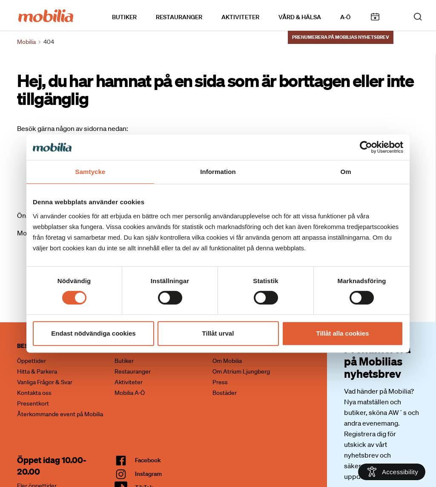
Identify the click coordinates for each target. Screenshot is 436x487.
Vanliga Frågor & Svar (44, 382)
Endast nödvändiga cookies (93, 333)
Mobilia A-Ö (130, 393)
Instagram (148, 474)
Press (220, 382)
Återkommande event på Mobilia (60, 414)
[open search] (417, 16)
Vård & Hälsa (299, 17)
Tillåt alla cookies (342, 333)
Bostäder (224, 393)
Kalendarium (375, 17)
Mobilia (26, 42)
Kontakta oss (34, 393)
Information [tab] (218, 171)
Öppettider (31, 361)
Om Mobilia (227, 361)
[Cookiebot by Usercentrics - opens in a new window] (366, 147)
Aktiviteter (240, 17)
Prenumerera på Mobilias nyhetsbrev (340, 37)
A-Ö (345, 17)
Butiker (124, 17)
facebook (148, 460)
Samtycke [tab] (90, 171)
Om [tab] (345, 171)
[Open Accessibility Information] (392, 472)
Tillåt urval (218, 333)
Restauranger (179, 17)
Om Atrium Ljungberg (241, 371)
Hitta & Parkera (37, 371)
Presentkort (33, 403)
